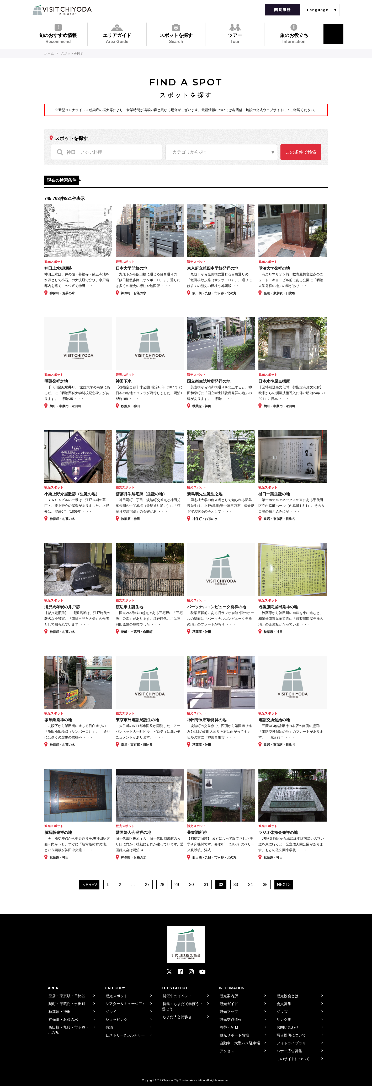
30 (191, 884)
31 (206, 884)
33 (235, 884)
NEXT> (283, 884)
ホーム (49, 53)
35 (265, 884)
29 (176, 884)
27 (147, 884)
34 (250, 884)
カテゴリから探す (190, 152)
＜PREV (89, 884)
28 (162, 884)
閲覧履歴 (282, 10)
